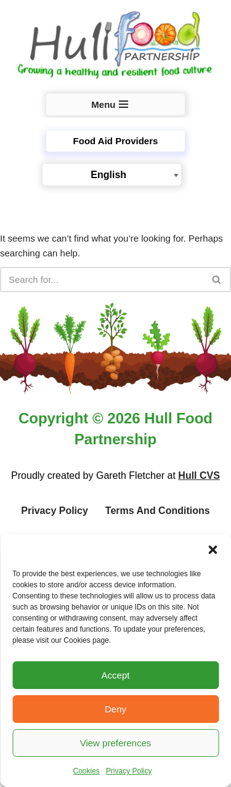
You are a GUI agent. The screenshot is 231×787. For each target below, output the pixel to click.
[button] (212, 550)
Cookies (86, 771)
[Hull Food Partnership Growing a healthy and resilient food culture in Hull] (115, 46)
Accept (116, 675)
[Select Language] (112, 175)
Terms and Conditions (157, 510)
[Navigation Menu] (115, 104)
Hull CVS (199, 475)
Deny (115, 709)
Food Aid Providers (115, 141)
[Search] (101, 279)
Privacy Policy (129, 771)
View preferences (116, 743)
